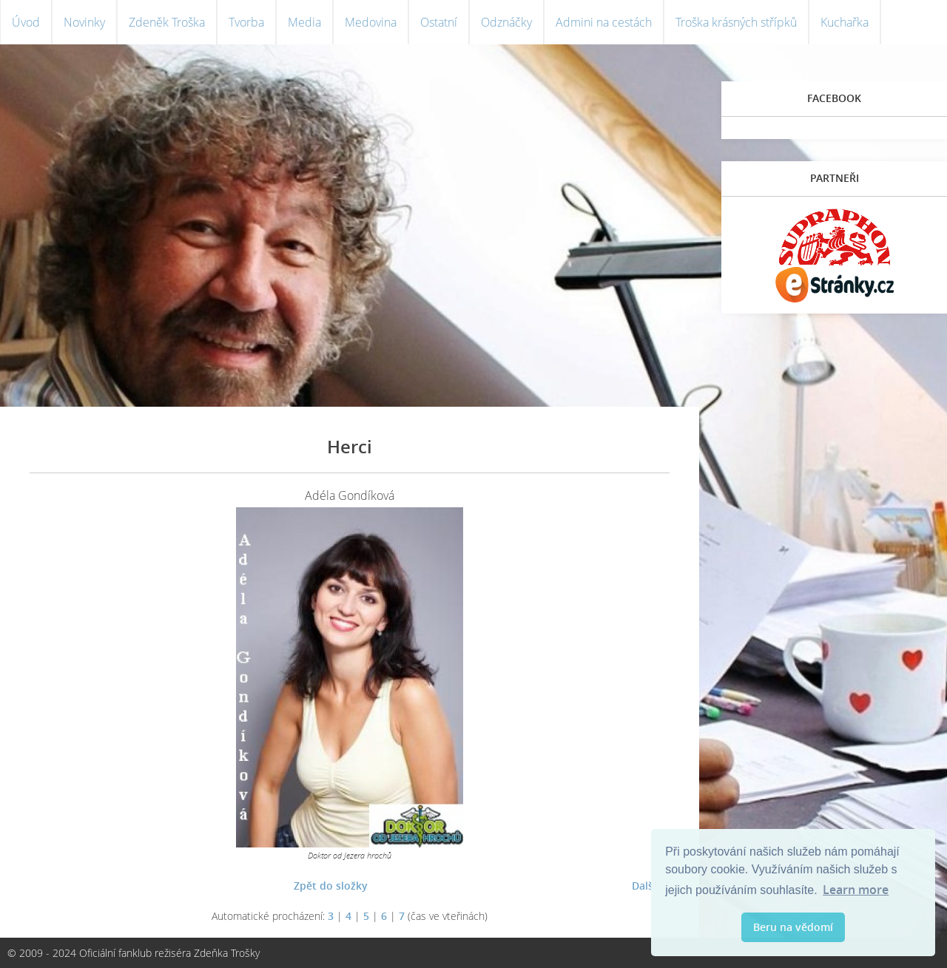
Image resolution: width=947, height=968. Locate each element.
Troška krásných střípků (736, 22)
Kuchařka (844, 22)
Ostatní (438, 22)
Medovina (371, 22)
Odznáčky (506, 22)
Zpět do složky (331, 886)
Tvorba (246, 22)
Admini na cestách (604, 22)
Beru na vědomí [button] (793, 927)
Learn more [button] (856, 889)
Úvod (26, 22)
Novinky (84, 22)
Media (304, 22)
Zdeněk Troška (167, 22)
